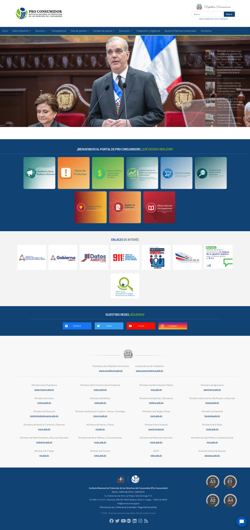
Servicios (39, 30)
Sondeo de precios (102, 30)
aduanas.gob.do (212, 455)
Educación (124, 30)
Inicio (5, 30)
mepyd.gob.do (212, 402)
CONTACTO (224, 19)
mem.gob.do (156, 416)
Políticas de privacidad (126, 507)
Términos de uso (107, 507)
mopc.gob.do (100, 442)
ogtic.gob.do (156, 455)
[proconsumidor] (134, 521)
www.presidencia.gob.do (111, 370)
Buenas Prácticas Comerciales (180, 30)
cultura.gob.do (44, 402)
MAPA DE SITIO (126, 492)
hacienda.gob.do (212, 416)
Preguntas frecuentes (147, 507)
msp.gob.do (212, 442)
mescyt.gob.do (100, 416)
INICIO (201, 19)
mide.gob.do (100, 402)
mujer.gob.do (212, 429)
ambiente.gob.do (44, 442)
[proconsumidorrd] (117, 521)
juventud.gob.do (156, 429)
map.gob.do (156, 389)
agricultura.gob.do (212, 389)
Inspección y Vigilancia (148, 30)
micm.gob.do (44, 429)
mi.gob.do (100, 429)
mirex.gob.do (156, 442)
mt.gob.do (44, 455)
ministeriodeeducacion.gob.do (44, 416)
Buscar (229, 14)
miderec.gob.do (156, 402)
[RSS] (146, 521)
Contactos (206, 30)
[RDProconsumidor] (123, 521)
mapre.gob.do (100, 389)
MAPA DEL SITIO (212, 19)
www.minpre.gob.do (44, 389)
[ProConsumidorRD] (111, 521)
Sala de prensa (78, 30)
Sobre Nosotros (20, 30)
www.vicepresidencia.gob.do (149, 370)
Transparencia (58, 30)
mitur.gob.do (100, 455)
